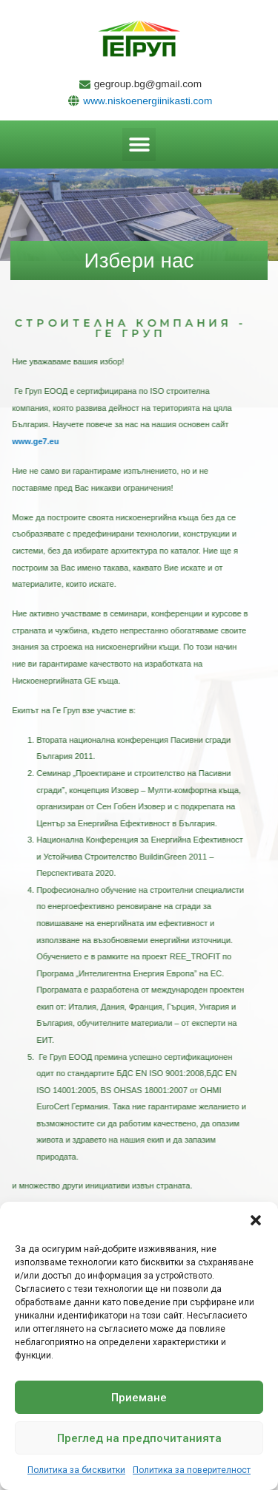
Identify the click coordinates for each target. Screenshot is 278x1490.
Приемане (139, 1397)
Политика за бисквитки (76, 1470)
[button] (255, 1220)
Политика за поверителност (192, 1470)
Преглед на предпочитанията (139, 1438)
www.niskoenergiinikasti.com (147, 100)
